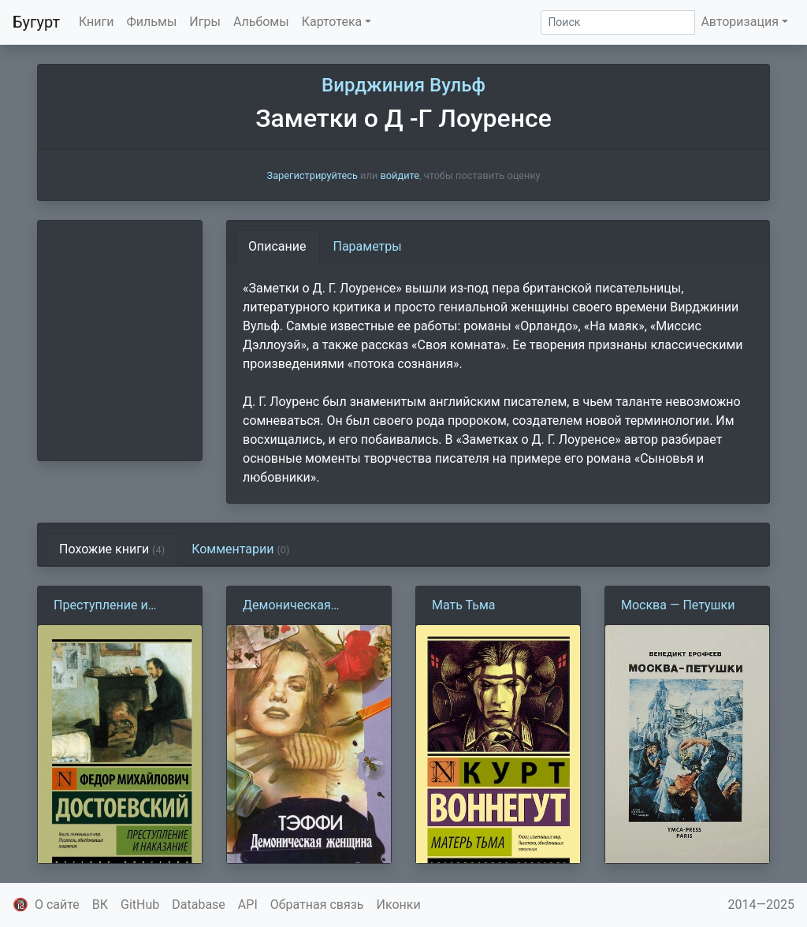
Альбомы (261, 21)
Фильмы (152, 21)
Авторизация (740, 21)
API (248, 904)
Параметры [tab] (367, 246)
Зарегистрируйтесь (312, 175)
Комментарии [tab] (240, 549)
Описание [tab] (277, 246)
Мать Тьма (464, 605)
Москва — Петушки (677, 605)
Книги (96, 21)
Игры (205, 21)
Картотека (332, 21)
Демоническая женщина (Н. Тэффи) (303, 606)
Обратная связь (317, 904)
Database (198, 904)
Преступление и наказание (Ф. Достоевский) (101, 606)
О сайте (57, 904)
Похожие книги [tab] (112, 549)
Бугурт (36, 22)
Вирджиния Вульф (403, 85)
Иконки (399, 904)
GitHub (140, 904)
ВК (100, 904)
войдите (399, 175)
